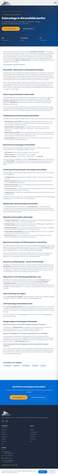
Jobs (3, 443)
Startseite (4, 11)
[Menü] (55, 3)
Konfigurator (10, 162)
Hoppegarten (17, 365)
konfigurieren (25, 314)
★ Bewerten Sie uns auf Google (9, 465)
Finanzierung (33, 434)
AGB (31, 441)
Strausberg (43, 365)
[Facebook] (3, 421)
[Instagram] (6, 421)
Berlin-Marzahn (7, 365)
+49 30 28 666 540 (8, 455)
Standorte (4, 441)
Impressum (32, 436)
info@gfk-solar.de (8, 458)
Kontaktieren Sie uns (26, 310)
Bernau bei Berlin (26, 365)
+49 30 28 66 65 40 (46, 314)
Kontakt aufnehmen (28, 28)
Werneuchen (35, 365)
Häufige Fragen (33, 432)
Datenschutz (33, 439)
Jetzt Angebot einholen (11, 28)
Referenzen (4, 434)
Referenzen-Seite (37, 298)
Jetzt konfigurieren (18, 397)
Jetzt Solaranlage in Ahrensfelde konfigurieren (14, 64)
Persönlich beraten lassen (38, 397)
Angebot (4, 439)
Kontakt (32, 429)
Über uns (4, 432)
